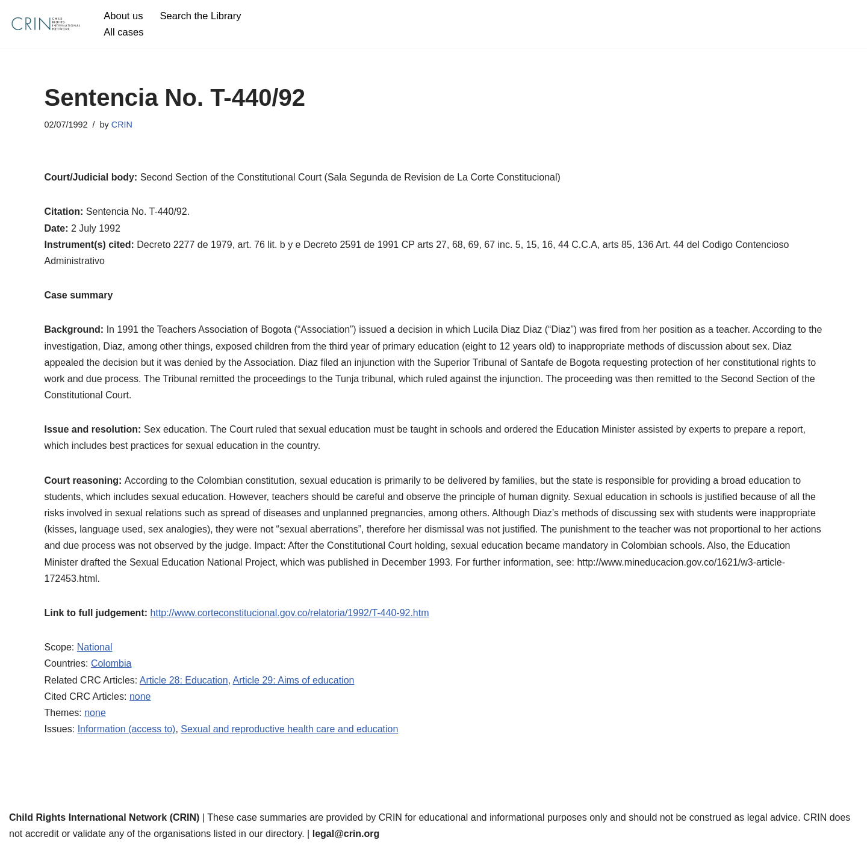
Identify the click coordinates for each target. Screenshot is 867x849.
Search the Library (200, 16)
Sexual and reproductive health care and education (289, 729)
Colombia (111, 663)
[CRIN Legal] (45, 24)
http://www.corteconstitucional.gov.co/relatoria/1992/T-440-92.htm (289, 613)
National (95, 647)
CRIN (121, 124)
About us (123, 16)
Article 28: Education (184, 680)
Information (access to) (127, 729)
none (140, 696)
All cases (123, 32)
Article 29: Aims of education (294, 680)
